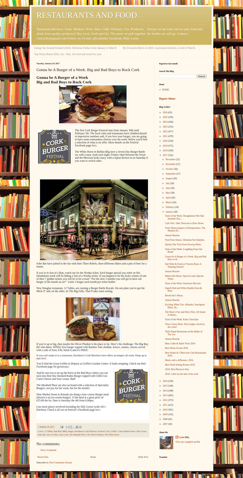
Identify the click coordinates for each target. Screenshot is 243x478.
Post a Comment (48, 450)
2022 (165, 131)
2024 (165, 122)
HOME (165, 89)
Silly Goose (141, 431)
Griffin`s (114, 431)
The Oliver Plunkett (95, 435)
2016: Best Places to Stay (177, 369)
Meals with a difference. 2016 (179, 360)
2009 (165, 414)
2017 (165, 155)
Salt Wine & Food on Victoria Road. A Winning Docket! (183, 265)
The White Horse (112, 435)
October (170, 169)
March (169, 202)
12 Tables (49, 431)
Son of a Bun (52, 435)
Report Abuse (167, 98)
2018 (165, 150)
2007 (165, 424)
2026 (165, 112)
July (168, 183)
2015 (165, 386)
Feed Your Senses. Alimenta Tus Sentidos (184, 240)
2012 (165, 400)
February (170, 207)
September (171, 173)
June (168, 188)
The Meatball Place (77, 435)
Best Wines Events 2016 (176, 348)
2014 (165, 390)
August (169, 178)
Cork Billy (184, 437)
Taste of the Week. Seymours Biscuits (183, 283)
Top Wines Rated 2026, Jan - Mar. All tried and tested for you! (68, 54)
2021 (165, 136)
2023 (165, 126)
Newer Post (42, 457)
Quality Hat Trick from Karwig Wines (183, 244)
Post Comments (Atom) (60, 462)
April (168, 197)
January (169, 212)
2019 (165, 146)
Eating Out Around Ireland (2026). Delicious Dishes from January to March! (75, 47)
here (94, 145)
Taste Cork (63, 435)
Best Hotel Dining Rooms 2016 (180, 364)
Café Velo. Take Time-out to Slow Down (184, 223)
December (171, 159)
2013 (165, 395)
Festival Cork (104, 431)
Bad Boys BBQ (60, 431)
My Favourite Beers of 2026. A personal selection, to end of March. (159, 47)
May (168, 193)
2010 (165, 409)
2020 (165, 141)
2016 (165, 381)
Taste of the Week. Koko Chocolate (181, 319)
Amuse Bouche (172, 235)
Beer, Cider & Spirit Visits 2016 (180, 343)
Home (93, 457)
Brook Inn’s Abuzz (174, 295)
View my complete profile (188, 442)
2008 (165, 419)
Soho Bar (42, 435)
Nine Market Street (127, 431)
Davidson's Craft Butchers (86, 431)
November (171, 164)
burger (70, 431)
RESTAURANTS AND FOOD (86, 15)
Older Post (143, 457)
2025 (165, 117)
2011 (165, 405)
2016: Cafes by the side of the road (181, 374)
